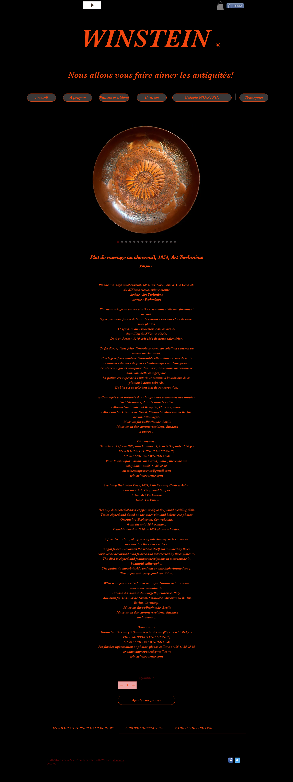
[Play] (92, 5)
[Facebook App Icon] (230, 760)
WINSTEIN (148, 38)
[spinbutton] (127, 685)
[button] (220, 5)
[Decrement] (121, 685)
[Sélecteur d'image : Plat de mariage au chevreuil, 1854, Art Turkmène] (118, 242)
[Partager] (235, 5)
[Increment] (133, 685)
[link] (83, 728)
